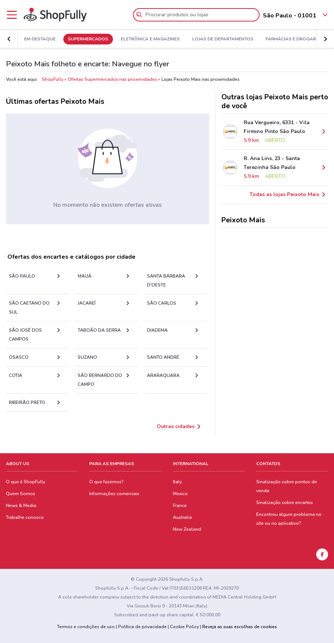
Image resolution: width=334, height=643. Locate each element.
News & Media (21, 505)
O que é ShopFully (25, 482)
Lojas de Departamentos (222, 39)
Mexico (180, 494)
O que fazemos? (106, 482)
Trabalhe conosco (25, 517)
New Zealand (187, 529)
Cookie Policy (184, 627)
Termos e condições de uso (86, 627)
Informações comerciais (114, 494)
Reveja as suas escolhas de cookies (239, 627)
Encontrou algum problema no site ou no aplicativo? (288, 518)
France (180, 505)
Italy (177, 482)
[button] (325, 39)
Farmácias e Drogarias (294, 39)
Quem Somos (20, 494)
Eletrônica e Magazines (150, 39)
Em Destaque (40, 39)
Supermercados (88, 39)
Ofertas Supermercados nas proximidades (112, 79)
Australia (182, 517)
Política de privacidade (142, 627)
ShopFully (52, 79)
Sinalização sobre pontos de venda (286, 486)
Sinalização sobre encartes (284, 503)
